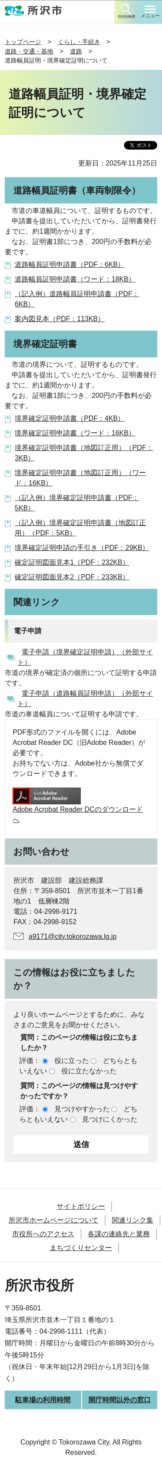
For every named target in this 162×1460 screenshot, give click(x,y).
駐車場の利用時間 (42, 1400)
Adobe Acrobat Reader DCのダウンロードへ (78, 805)
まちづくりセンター (81, 1247)
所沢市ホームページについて (53, 1220)
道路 (76, 51)
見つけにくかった (109, 1119)
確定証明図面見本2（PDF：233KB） (72, 577)
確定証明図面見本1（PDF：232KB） (72, 562)
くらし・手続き (79, 41)
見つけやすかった (82, 1109)
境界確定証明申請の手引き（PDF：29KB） (82, 547)
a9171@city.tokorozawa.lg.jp (73, 936)
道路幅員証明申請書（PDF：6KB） (69, 264)
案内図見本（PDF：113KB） (60, 318)
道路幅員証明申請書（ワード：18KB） (75, 279)
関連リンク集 (132, 1220)
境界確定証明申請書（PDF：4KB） (69, 418)
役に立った (71, 1060)
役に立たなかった (89, 1071)
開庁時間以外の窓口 (120, 1400)
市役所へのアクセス (43, 1234)
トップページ (23, 41)
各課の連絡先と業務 (119, 1234)
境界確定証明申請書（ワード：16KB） (75, 433)
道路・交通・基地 (29, 51)
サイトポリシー (81, 1206)
